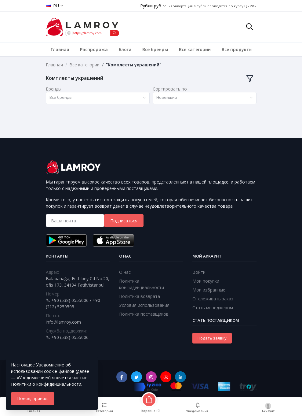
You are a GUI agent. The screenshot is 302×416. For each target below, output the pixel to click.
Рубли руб (150, 6)
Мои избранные (208, 290)
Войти (199, 272)
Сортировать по (170, 89)
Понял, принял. (32, 398)
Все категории (195, 49)
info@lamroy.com (63, 322)
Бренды (53, 89)
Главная (60, 49)
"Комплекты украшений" (133, 65)
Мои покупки (205, 281)
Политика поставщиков (144, 314)
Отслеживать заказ (212, 299)
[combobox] (98, 98)
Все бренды (155, 49)
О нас (125, 272)
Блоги (125, 49)
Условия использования (144, 305)
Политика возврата (139, 296)
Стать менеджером (212, 307)
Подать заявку (212, 338)
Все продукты (237, 49)
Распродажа (94, 49)
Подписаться (123, 221)
